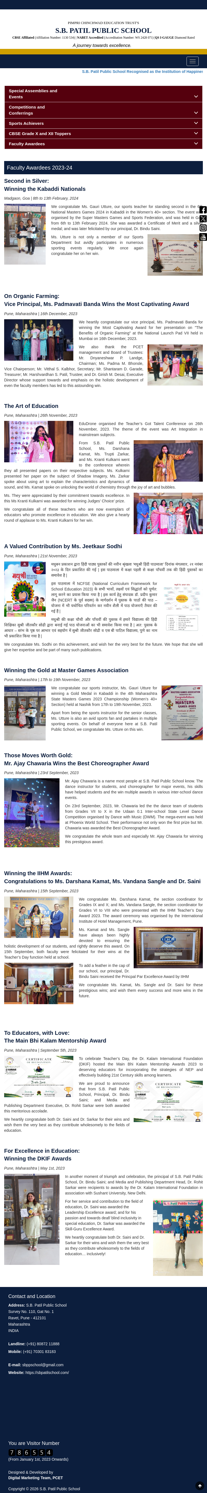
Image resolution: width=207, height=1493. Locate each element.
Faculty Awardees (103, 143)
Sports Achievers (103, 123)
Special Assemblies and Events (103, 93)
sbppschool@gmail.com (43, 1365)
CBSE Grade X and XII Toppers (103, 133)
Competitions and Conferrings (103, 110)
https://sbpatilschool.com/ (47, 1372)
